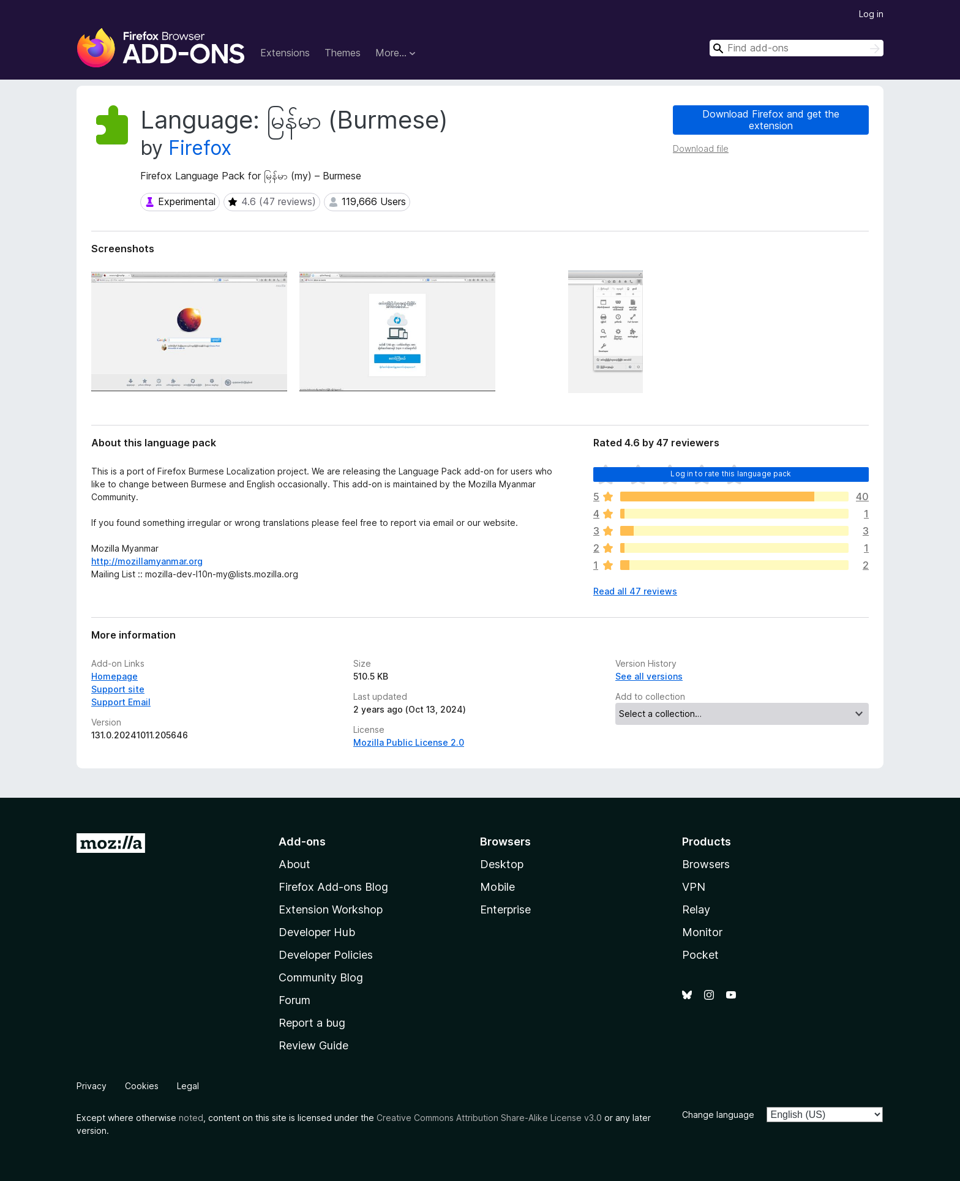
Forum (294, 1000)
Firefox (199, 148)
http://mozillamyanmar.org (147, 561)
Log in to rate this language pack (730, 473)
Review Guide (313, 1045)
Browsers (706, 864)
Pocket (700, 954)
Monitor (702, 932)
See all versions (649, 676)
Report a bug (312, 1022)
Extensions (285, 53)
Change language (718, 1114)
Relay (696, 909)
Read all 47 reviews (635, 591)
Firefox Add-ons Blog (333, 886)
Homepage (114, 676)
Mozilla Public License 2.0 (408, 742)
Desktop (501, 864)
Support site (117, 689)
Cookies (142, 1086)
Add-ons (302, 841)
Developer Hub (317, 932)
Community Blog (321, 977)
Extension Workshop (331, 909)
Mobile (497, 886)
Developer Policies (326, 954)
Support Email (121, 702)
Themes (342, 53)
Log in (871, 14)
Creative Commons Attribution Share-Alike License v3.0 (489, 1117)
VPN (693, 886)
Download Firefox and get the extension (770, 120)
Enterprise (505, 909)
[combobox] (796, 48)
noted (191, 1117)
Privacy (92, 1086)
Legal (188, 1086)
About (294, 864)
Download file (701, 148)
